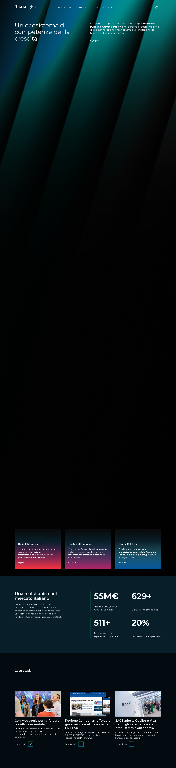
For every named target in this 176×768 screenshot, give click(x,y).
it (158, 7)
